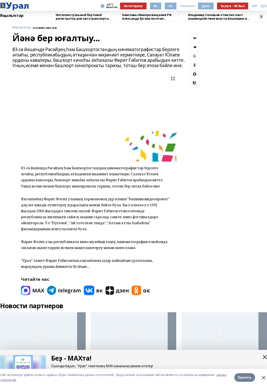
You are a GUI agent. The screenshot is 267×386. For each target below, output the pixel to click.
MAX (254, 6)
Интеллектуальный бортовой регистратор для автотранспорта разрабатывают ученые (82, 16)
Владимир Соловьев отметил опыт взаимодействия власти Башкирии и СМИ (217, 16)
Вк (155, 6)
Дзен (206, 6)
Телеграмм (187, 6)
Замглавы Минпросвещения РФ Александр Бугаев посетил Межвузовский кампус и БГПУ (146, 16)
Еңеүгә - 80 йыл (233, 6)
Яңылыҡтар (11, 15)
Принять (245, 377)
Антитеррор (133, 6)
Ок (171, 6)
